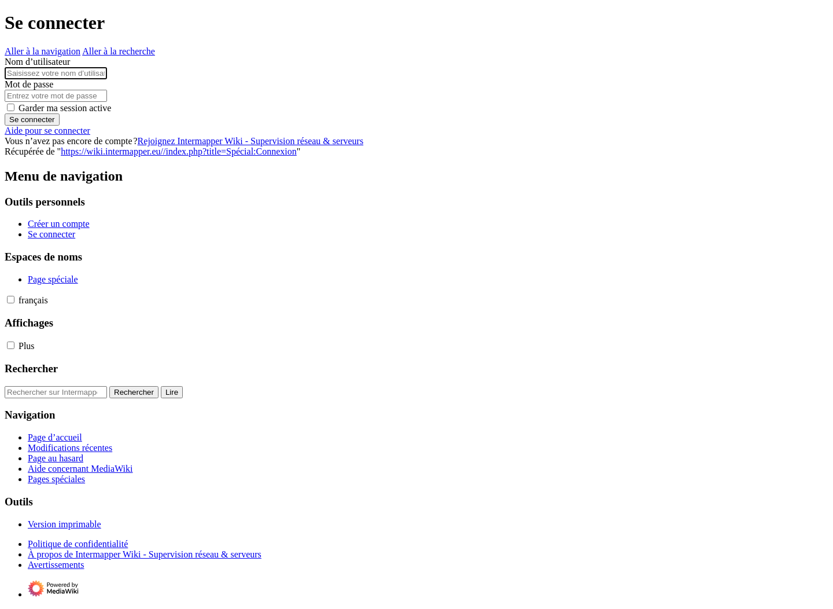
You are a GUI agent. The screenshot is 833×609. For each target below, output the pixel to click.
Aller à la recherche (118, 51)
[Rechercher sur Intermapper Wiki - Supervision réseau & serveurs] (56, 392)
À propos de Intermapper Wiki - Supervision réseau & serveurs (144, 554)
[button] (10, 299)
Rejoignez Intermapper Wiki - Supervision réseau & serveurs (251, 141)
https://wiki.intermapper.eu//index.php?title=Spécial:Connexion (179, 151)
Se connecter (32, 119)
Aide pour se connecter (47, 130)
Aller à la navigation (42, 51)
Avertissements (56, 565)
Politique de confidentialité (78, 544)
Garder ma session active (65, 108)
